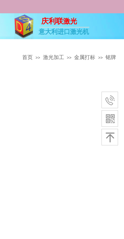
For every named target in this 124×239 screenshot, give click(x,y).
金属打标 (84, 57)
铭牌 (110, 57)
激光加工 (53, 57)
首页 (27, 57)
